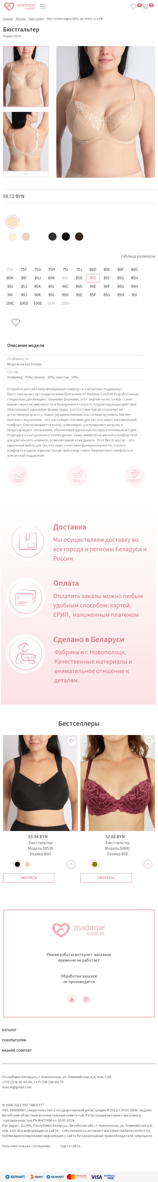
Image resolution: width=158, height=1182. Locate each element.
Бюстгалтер (36, 19)
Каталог (21, 19)
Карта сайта (70, 1146)
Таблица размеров (138, 256)
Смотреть (28, 878)
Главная (8, 19)
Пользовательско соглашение (26, 1146)
